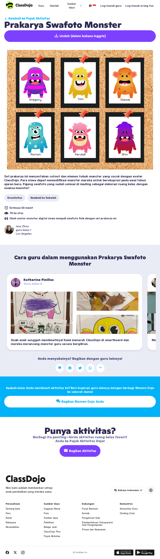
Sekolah (54, 5)
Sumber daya (51, 517)
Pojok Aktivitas (52, 536)
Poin (46, 513)
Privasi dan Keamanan (94, 529)
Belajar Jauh (50, 527)
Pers (8, 513)
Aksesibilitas (12, 527)
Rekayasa (11, 522)
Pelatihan (49, 522)
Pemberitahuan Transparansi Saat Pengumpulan (97, 523)
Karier (9, 517)
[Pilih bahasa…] (92, 5)
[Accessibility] (150, 490)
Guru (41, 5)
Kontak (86, 513)
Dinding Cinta (127, 513)
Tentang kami (13, 508)
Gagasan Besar (52, 508)
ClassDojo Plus (52, 531)
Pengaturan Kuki (91, 517)
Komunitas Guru (129, 508)
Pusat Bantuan (90, 508)
